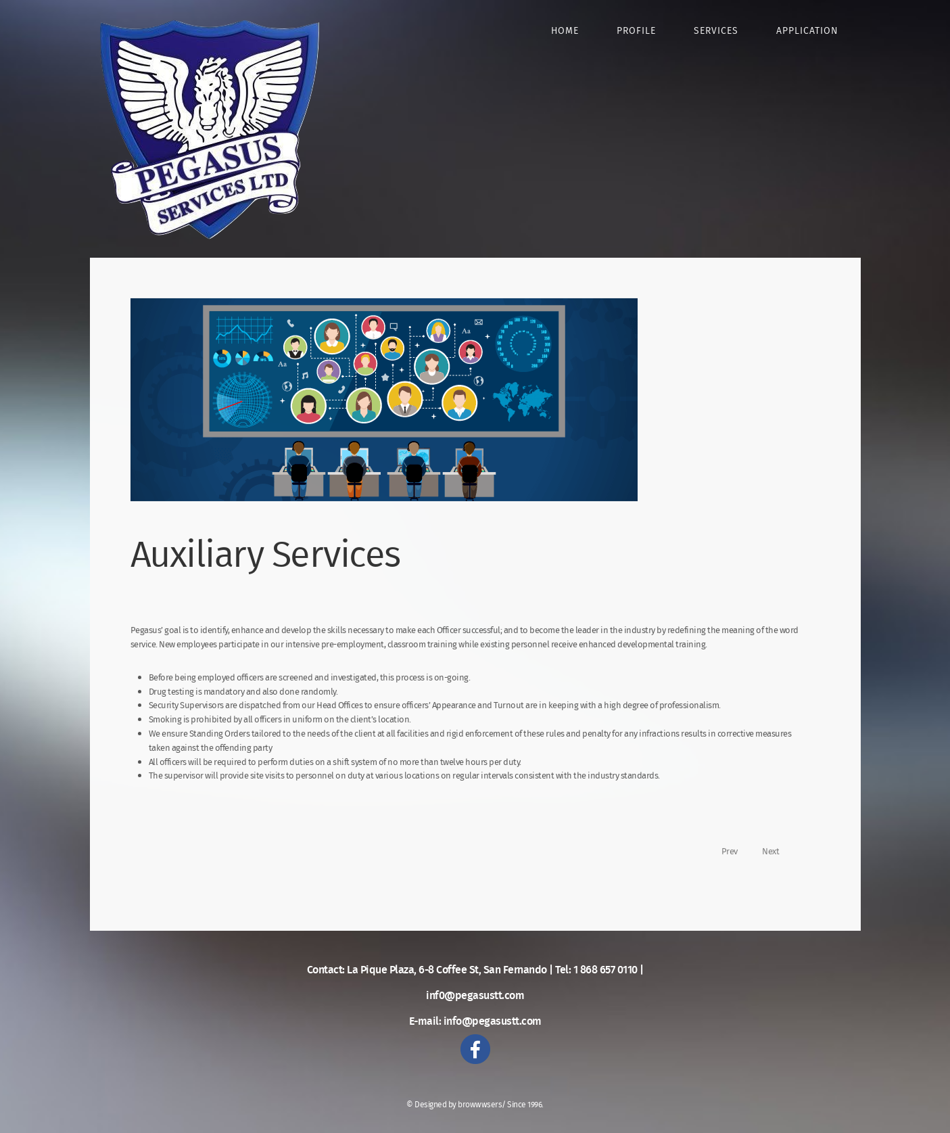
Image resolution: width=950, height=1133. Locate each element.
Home (565, 31)
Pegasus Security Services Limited (209, 129)
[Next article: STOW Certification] (776, 863)
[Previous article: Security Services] (723, 863)
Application (807, 31)
